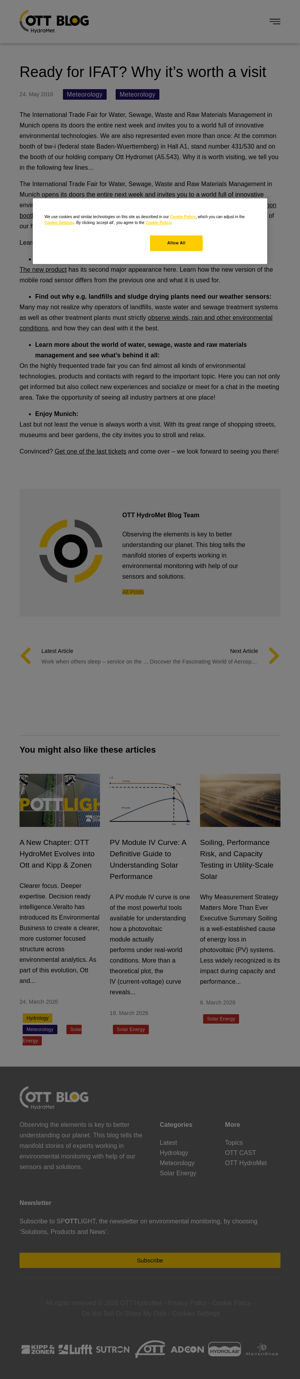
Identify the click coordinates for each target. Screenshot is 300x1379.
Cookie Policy (183, 217)
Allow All (176, 243)
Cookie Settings (59, 223)
